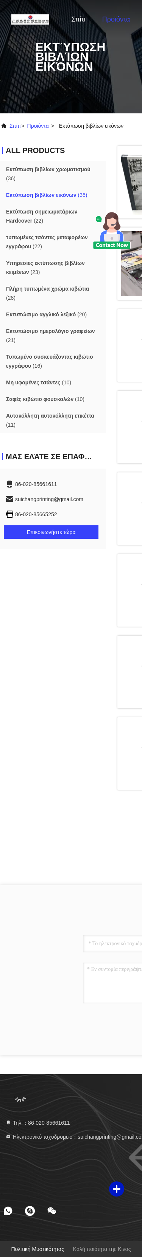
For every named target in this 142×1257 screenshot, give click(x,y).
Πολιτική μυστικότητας (37, 1249)
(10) (38, 382)
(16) (49, 361)
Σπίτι (78, 19)
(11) (50, 420)
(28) (47, 293)
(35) (46, 195)
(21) (50, 335)
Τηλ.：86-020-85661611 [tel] (37, 1123)
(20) (46, 314)
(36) (48, 173)
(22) (42, 216)
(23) (45, 267)
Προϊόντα (116, 19)
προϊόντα (38, 126)
